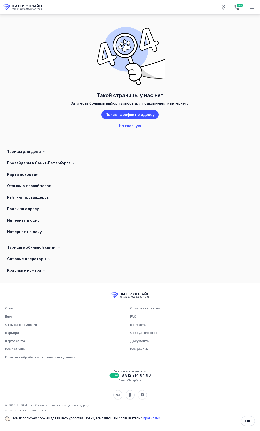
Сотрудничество (143, 333)
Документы (139, 341)
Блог (8, 316)
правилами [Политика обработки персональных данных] (151, 418)
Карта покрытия (22, 174)
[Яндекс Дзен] (142, 394)
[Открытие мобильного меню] (252, 7)
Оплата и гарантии (145, 308)
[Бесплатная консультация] (237, 7)
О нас (9, 308)
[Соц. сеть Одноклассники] (130, 394)
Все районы (139, 349)
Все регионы (15, 349)
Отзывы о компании (21, 325)
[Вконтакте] (117, 394)
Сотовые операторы (29, 259)
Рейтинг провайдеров (28, 197)
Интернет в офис (23, 220)
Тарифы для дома (26, 151)
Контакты (138, 325)
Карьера (12, 333)
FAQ (133, 316)
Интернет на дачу (24, 232)
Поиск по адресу (23, 209)
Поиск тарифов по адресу (130, 114)
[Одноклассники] (130, 394)
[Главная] (22, 7)
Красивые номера (26, 270)
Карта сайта (15, 341)
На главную (130, 126)
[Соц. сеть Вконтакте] (117, 394)
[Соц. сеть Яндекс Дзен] (142, 394)
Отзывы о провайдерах (29, 186)
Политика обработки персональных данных (40, 357)
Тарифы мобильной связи (34, 247)
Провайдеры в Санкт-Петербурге (41, 163)
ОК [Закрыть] (248, 421)
